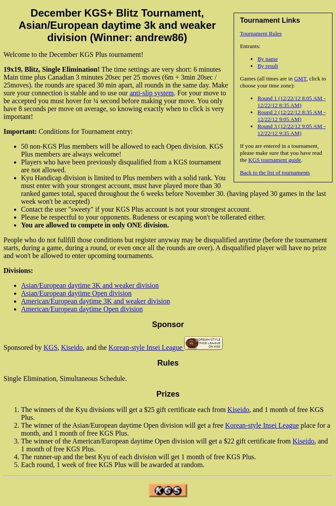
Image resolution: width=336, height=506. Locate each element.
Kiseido (72, 347)
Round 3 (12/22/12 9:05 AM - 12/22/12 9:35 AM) (291, 129)
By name (267, 59)
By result (267, 66)
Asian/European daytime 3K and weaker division (90, 285)
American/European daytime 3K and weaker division (95, 301)
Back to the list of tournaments (275, 172)
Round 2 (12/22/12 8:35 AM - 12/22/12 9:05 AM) (291, 115)
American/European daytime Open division (82, 309)
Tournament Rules (261, 33)
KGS (51, 347)
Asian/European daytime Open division (76, 293)
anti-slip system (152, 93)
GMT (300, 78)
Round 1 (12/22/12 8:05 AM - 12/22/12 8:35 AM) (291, 101)
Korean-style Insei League (146, 347)
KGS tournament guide (274, 160)
